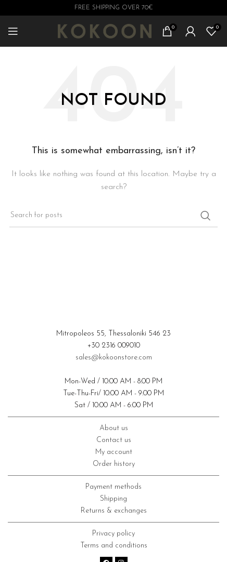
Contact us (113, 440)
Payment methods (113, 487)
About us (113, 428)
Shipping (113, 499)
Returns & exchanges (114, 511)
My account (113, 452)
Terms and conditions (113, 546)
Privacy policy (113, 534)
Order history (114, 464)
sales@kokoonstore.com (113, 358)
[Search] (113, 216)
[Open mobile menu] (13, 31)
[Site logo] (105, 31)
